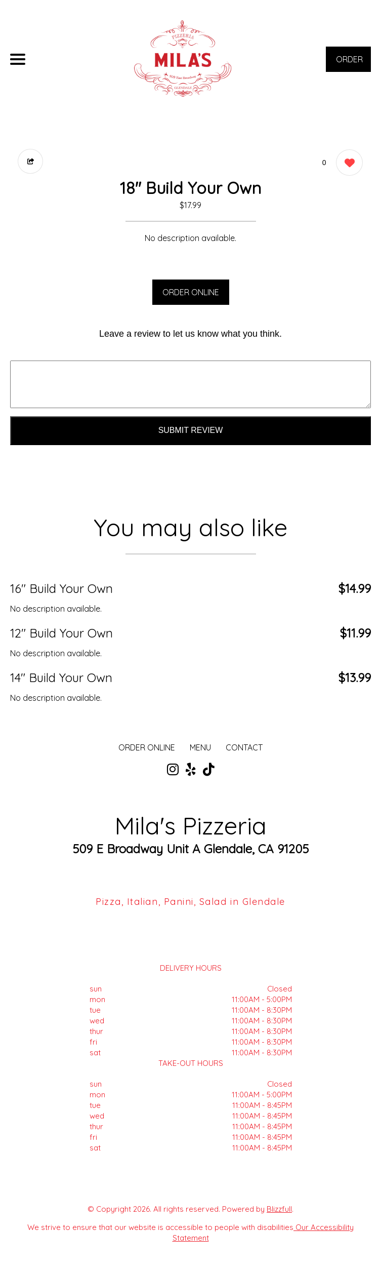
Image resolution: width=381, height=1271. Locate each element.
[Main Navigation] (17, 59)
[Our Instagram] (173, 770)
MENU (200, 747)
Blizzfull (279, 1209)
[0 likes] (346, 164)
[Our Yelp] (191, 770)
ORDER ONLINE (190, 292)
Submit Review (190, 430)
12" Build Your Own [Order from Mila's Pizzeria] (61, 633)
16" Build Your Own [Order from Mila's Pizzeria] (61, 588)
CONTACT (244, 747)
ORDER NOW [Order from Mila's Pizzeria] (349, 63)
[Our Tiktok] (209, 770)
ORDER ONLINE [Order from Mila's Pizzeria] (146, 747)
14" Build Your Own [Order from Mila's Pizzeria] (61, 677)
